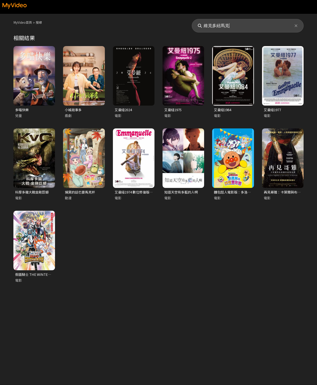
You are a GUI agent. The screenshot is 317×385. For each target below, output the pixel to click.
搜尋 (41, 22)
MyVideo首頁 (23, 22)
